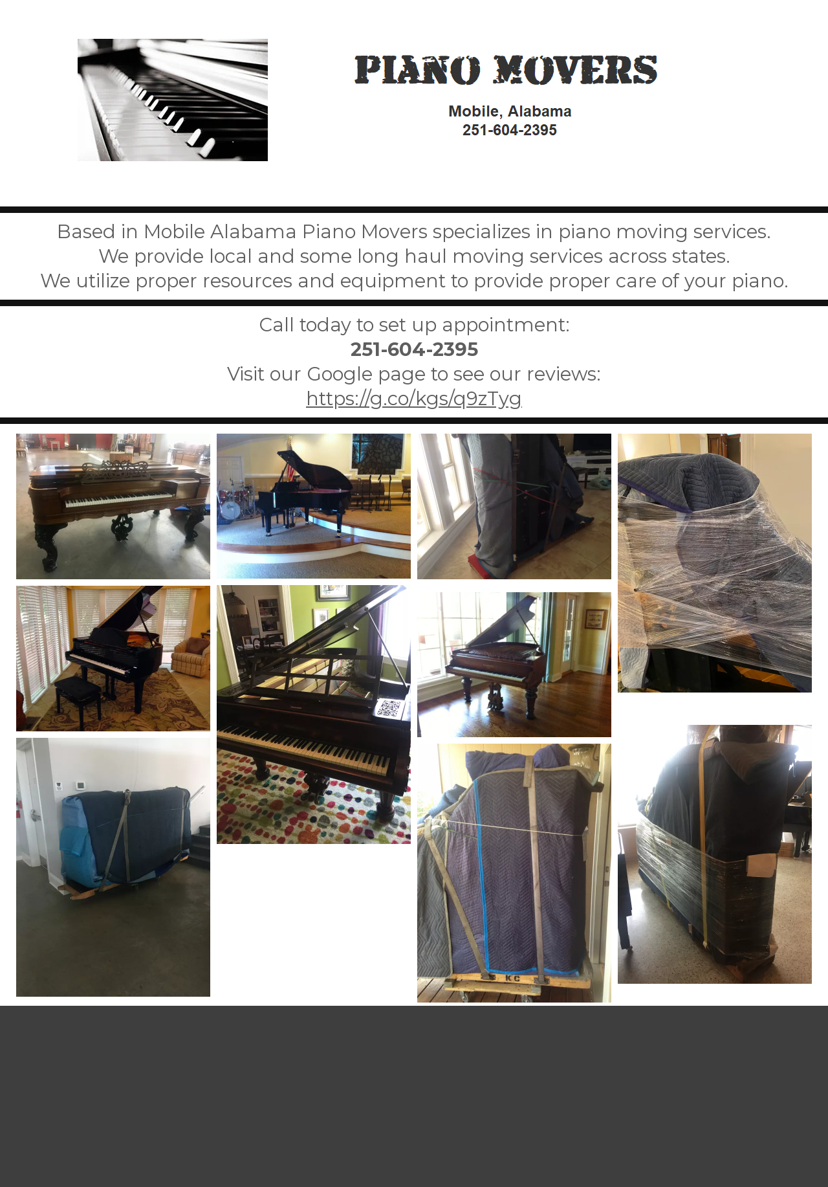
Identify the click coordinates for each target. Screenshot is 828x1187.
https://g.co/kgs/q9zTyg (414, 398)
